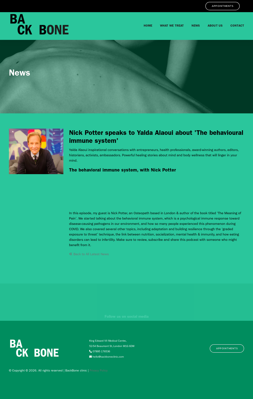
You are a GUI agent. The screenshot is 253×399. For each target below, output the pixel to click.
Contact (234, 24)
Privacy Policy (99, 370)
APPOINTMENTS (227, 6)
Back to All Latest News (89, 254)
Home (145, 24)
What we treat (169, 24)
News (193, 24)
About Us (212, 24)
